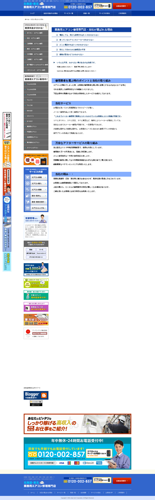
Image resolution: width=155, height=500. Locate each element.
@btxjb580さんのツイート (32, 388)
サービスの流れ (104, 13)
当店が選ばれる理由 (51, 13)
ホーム (33, 492)
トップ (33, 13)
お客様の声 (109, 492)
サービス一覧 (69, 13)
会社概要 (83, 492)
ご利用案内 (122, 13)
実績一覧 (86, 13)
